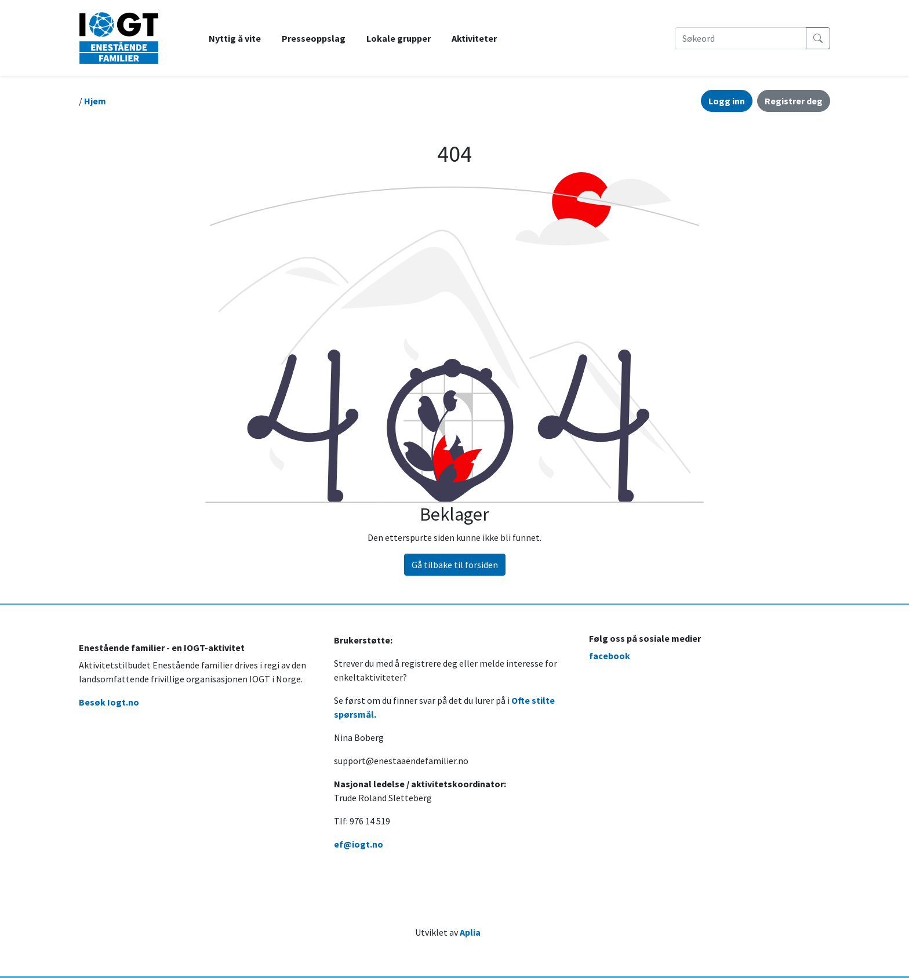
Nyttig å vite (235, 38)
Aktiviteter (474, 38)
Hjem (95, 101)
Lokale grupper (398, 38)
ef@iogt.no (358, 844)
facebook (609, 655)
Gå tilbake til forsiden (455, 564)
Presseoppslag (314, 38)
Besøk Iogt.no (109, 702)
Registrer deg (794, 101)
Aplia (470, 932)
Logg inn (726, 101)
